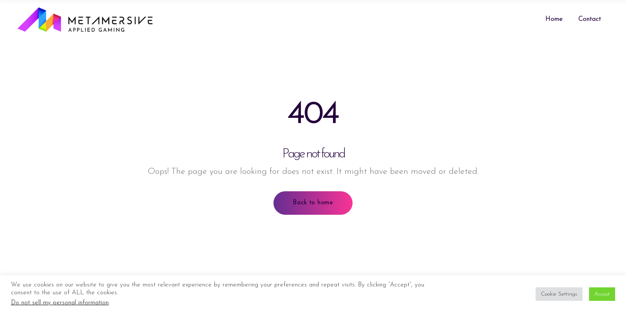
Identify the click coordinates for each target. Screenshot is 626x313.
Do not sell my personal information (60, 303)
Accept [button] (602, 294)
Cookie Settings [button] (559, 294)
